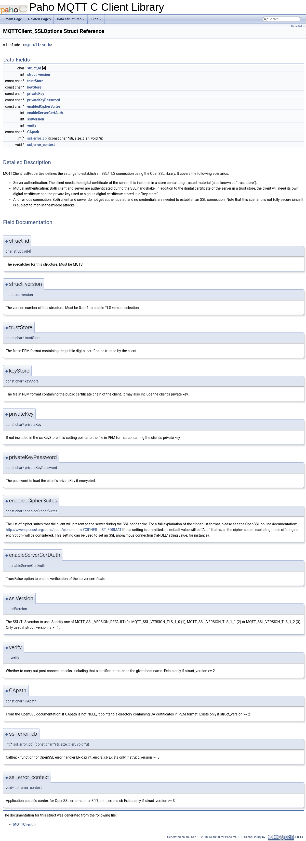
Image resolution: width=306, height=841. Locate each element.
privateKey (35, 94)
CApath (33, 132)
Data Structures (71, 20)
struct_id (34, 68)
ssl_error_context (41, 145)
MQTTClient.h (37, 45)
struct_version (38, 74)
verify (31, 125)
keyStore (34, 87)
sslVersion (35, 119)
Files (96, 20)
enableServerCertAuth (45, 113)
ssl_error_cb (37, 138)
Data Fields (298, 26)
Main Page (14, 19)
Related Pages (39, 19)
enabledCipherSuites (44, 106)
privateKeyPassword (43, 100)
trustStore (35, 81)
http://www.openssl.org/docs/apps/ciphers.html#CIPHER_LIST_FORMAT (64, 530)
